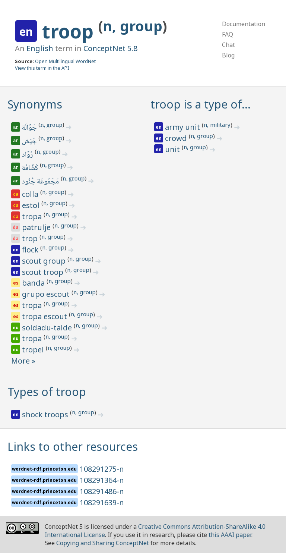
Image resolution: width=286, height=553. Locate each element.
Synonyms (34, 104)
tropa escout (45, 316)
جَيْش (30, 141)
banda (34, 283)
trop (30, 238)
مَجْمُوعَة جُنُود (41, 182)
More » (23, 361)
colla (31, 194)
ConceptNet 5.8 (110, 48)
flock (31, 250)
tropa (33, 216)
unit (173, 149)
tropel (34, 350)
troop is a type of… (200, 104)
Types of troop (46, 391)
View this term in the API (42, 68)
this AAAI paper (230, 535)
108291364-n (102, 480)
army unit (183, 127)
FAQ (227, 34)
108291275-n (102, 469)
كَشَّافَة (30, 168)
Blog (228, 55)
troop (70, 31)
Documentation (243, 24)
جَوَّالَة (30, 128)
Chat (228, 45)
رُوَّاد (28, 155)
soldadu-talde (48, 328)
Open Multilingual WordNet (65, 61)
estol (31, 205)
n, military (217, 124)
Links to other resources (72, 446)
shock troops (46, 414)
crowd (177, 138)
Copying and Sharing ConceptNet (102, 543)
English (39, 48)
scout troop (43, 272)
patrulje (37, 227)
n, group (132, 25)
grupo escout (47, 294)
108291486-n (102, 491)
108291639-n (102, 502)
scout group (44, 261)
